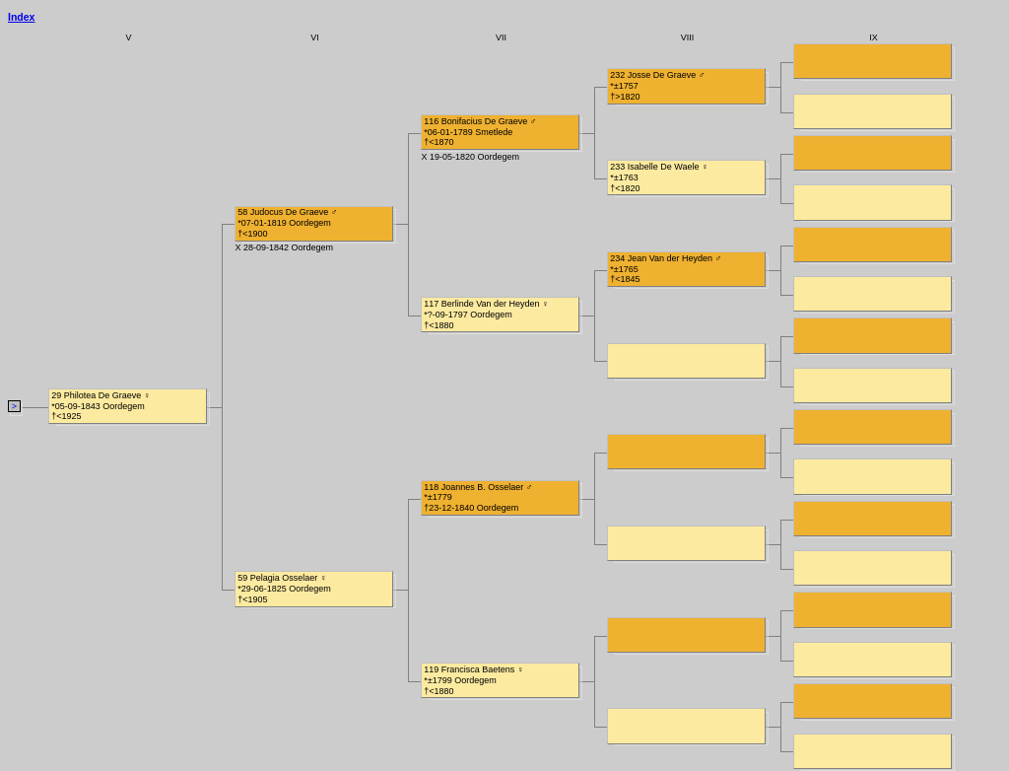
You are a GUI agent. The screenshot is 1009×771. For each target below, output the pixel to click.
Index (21, 17)
